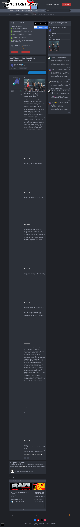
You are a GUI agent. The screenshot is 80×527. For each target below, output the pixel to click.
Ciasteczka (53, 523)
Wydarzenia (18, 14)
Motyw (31, 523)
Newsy (25, 66)
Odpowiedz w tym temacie (37, 72)
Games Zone (51, 14)
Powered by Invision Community (40, 524)
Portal (11, 10)
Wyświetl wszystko (27, 509)
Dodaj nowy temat (21, 72)
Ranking (36, 10)
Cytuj (32, 457)
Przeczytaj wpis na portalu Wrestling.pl (33, 454)
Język (26, 523)
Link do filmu (27, 158)
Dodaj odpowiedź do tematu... (25, 471)
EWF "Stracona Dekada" (57, 88)
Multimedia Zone (41, 14)
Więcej (42, 10)
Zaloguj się (14, 52)
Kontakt (47, 523)
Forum (17, 11)
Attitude (53, 29)
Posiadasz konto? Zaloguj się (53, 4)
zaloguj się (23, 466)
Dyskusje (11, 14)
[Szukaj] (52, 10)
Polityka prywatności (40, 523)
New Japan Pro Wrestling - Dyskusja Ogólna (41, 492)
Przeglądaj (29, 10)
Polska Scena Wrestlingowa (30, 14)
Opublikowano (31, 77)
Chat (23, 10)
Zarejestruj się (66, 4)
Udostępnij (14, 68)
